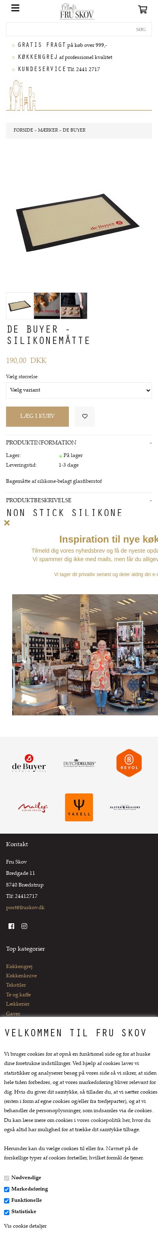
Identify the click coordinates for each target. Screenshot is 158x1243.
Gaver (13, 1014)
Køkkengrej (19, 967)
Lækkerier (18, 1004)
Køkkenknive (21, 976)
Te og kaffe (18, 995)
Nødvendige (26, 1178)
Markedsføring (29, 1189)
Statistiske (23, 1212)
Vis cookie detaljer (25, 1226)
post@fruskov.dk (25, 908)
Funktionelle (26, 1200)
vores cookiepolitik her (103, 1121)
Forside (23, 130)
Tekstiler (16, 985)
